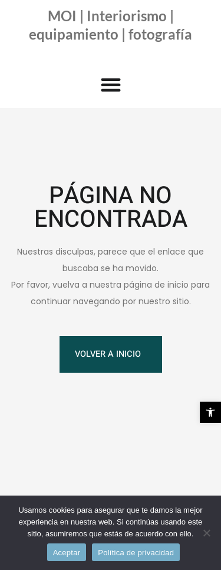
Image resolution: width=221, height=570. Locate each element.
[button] (210, 412)
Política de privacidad (136, 552)
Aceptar (67, 552)
